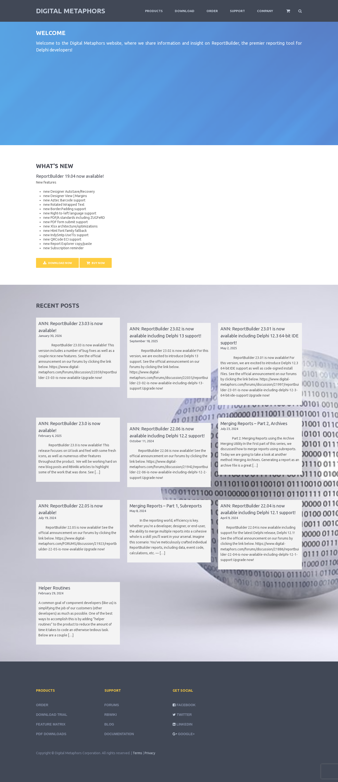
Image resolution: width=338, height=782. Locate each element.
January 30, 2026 (50, 335)
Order (212, 11)
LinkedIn (184, 724)
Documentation (119, 734)
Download (184, 11)
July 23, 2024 (229, 428)
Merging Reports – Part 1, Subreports (166, 505)
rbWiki (110, 715)
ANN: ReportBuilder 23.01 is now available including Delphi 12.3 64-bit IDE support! (259, 335)
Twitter (184, 715)
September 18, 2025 (144, 341)
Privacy (150, 753)
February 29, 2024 (50, 593)
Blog (109, 724)
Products (154, 11)
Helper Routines (54, 587)
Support (237, 11)
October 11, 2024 (142, 441)
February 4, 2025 (50, 435)
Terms (137, 753)
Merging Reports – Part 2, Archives (253, 423)
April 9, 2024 (229, 517)
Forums (111, 705)
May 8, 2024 (138, 510)
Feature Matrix (51, 724)
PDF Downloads (51, 734)
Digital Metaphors (70, 10)
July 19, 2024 (47, 517)
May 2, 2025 (228, 348)
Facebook (186, 705)
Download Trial (51, 715)
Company (265, 11)
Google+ (186, 734)
